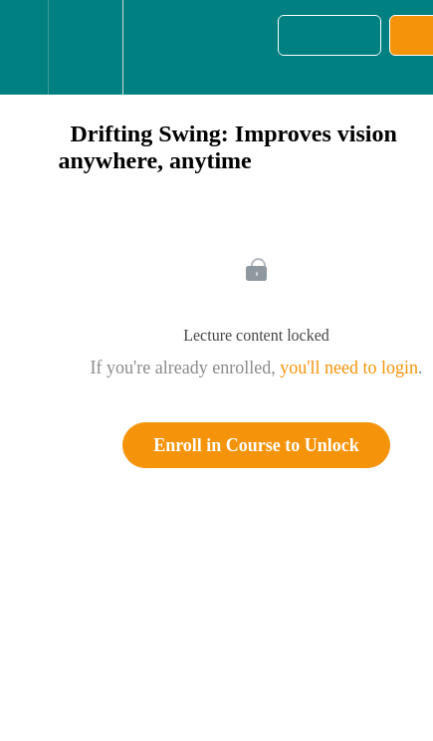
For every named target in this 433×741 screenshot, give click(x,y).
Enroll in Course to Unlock (256, 445)
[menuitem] (85, 47)
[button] (24, 47)
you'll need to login (349, 367)
